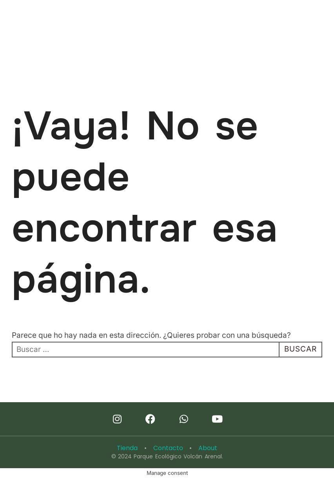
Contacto (168, 447)
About (207, 447)
